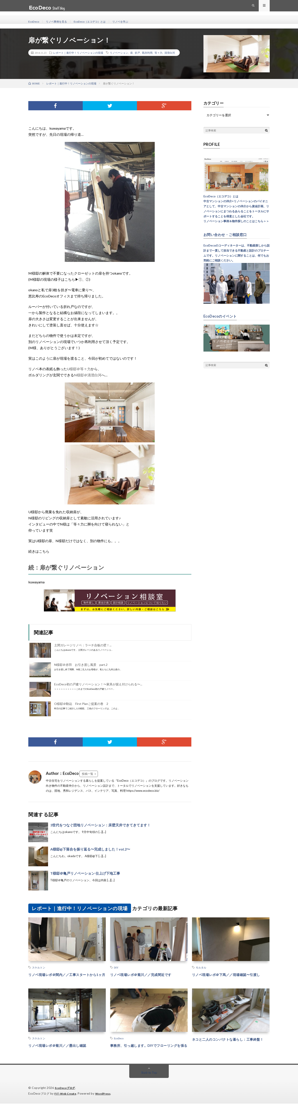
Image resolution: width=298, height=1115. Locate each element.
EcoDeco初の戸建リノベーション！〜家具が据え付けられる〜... (98, 684)
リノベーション (119, 52)
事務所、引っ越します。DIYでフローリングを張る (148, 1054)
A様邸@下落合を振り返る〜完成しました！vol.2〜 (90, 849)
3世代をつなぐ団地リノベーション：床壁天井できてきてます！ (100, 825)
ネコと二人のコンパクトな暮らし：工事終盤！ (230, 1048)
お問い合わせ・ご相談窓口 (227, 234)
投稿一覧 (87, 773)
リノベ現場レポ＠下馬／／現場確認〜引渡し (230, 977)
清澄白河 (169, 52)
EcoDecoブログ (66, 1099)
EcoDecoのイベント (222, 316)
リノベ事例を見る (59, 22)
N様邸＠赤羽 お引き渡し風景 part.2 (81, 664)
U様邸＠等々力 (79, 369)
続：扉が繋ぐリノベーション (66, 567)
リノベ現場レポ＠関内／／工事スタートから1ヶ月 (67, 977)
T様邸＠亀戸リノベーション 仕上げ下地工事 (85, 873)
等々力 (158, 52)
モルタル (201, 967)
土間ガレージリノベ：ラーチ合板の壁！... (82, 645)
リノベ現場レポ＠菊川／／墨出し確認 (62, 1051)
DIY (116, 967)
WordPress (105, 1105)
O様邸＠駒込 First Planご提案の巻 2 (81, 704)
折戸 (137, 52)
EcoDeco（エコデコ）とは (97, 22)
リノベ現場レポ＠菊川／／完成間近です (146, 974)
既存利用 (147, 52)
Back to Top (149, 1084)
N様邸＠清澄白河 (87, 375)
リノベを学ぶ (131, 22)
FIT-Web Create (66, 1105)
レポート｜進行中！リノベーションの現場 (78, 52)
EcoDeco (34, 22)
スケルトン (38, 967)
